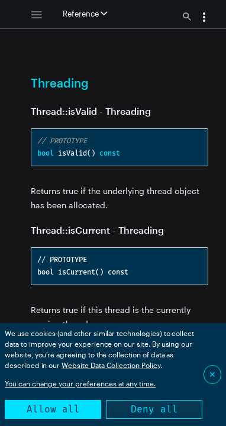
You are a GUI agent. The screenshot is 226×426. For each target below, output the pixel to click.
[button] (204, 18)
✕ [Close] (212, 374)
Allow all (53, 409)
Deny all (154, 409)
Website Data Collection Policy (111, 365)
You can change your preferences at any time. (80, 383)
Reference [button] (85, 13)
